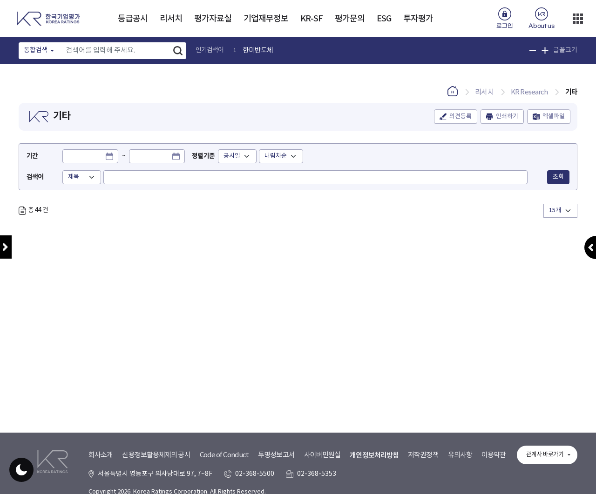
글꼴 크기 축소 (533, 50)
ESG (384, 19)
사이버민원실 (322, 455)
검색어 (35, 177)
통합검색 (36, 50)
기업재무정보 (266, 19)
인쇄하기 (507, 116)
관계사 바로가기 (544, 454)
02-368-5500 (254, 474)
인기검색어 (210, 50)
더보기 (578, 18)
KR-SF (311, 19)
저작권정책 (423, 455)
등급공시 (133, 19)
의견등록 (460, 116)
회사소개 (100, 455)
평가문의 (350, 19)
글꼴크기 (565, 50)
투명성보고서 (276, 455)
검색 (177, 50)
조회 (558, 177)
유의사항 (460, 455)
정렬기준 (203, 156)
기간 (32, 156)
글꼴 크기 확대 (545, 50)
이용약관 (493, 455)
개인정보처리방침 (374, 455)
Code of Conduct (224, 455)
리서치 (171, 19)
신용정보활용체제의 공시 (156, 455)
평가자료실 (213, 19)
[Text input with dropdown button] (115, 50)
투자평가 (418, 19)
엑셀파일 (553, 116)
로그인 (504, 26)
